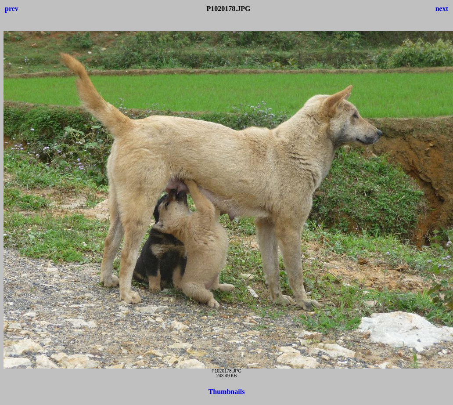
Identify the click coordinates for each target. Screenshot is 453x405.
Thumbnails (227, 391)
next (441, 8)
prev (11, 8)
